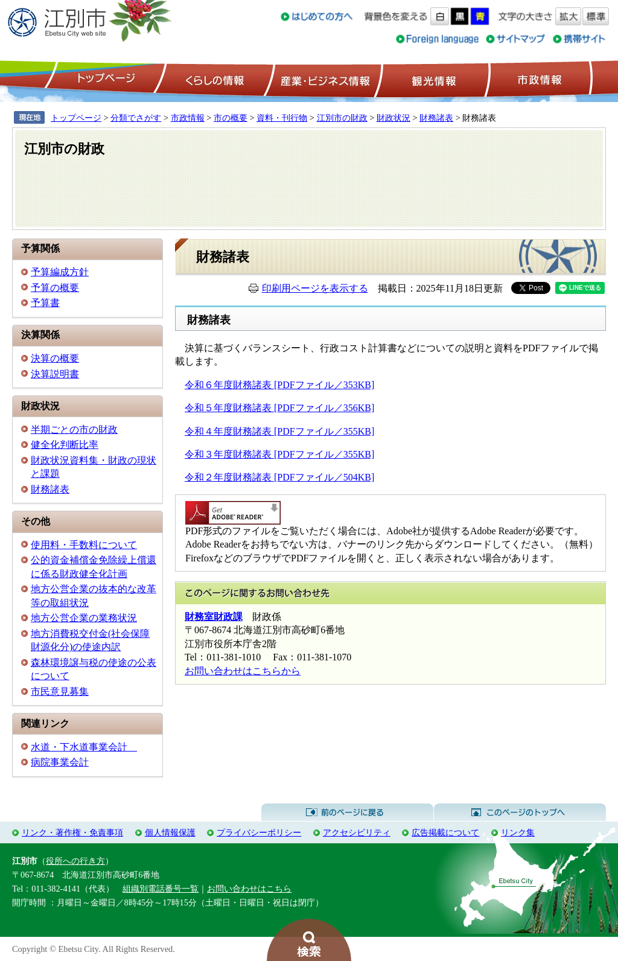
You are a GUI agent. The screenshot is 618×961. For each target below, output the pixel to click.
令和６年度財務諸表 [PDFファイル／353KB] (279, 385)
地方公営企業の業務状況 (84, 618)
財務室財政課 (214, 616)
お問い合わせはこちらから (243, 671)
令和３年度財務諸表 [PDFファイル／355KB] (279, 454)
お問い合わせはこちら (249, 888)
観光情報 (432, 79)
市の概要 (230, 118)
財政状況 (393, 118)
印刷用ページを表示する (315, 288)
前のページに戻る (347, 812)
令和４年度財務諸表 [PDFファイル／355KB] (279, 431)
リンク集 (518, 832)
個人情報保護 (170, 832)
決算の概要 (55, 358)
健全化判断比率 (64, 444)
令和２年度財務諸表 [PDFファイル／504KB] (279, 477)
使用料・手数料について (84, 545)
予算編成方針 (60, 272)
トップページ (104, 79)
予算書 (45, 303)
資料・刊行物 (281, 118)
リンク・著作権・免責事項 (72, 832)
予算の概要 (55, 288)
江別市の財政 (342, 118)
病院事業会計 (60, 762)
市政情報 (538, 79)
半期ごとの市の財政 (74, 429)
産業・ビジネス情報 (323, 79)
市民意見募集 (60, 691)
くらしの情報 (213, 79)
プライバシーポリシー (259, 832)
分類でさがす (135, 118)
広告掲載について (445, 832)
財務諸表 (436, 118)
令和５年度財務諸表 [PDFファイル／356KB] (279, 408)
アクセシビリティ (356, 832)
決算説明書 (55, 374)
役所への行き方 (75, 861)
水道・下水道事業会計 (84, 747)
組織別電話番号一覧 (161, 888)
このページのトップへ (520, 812)
